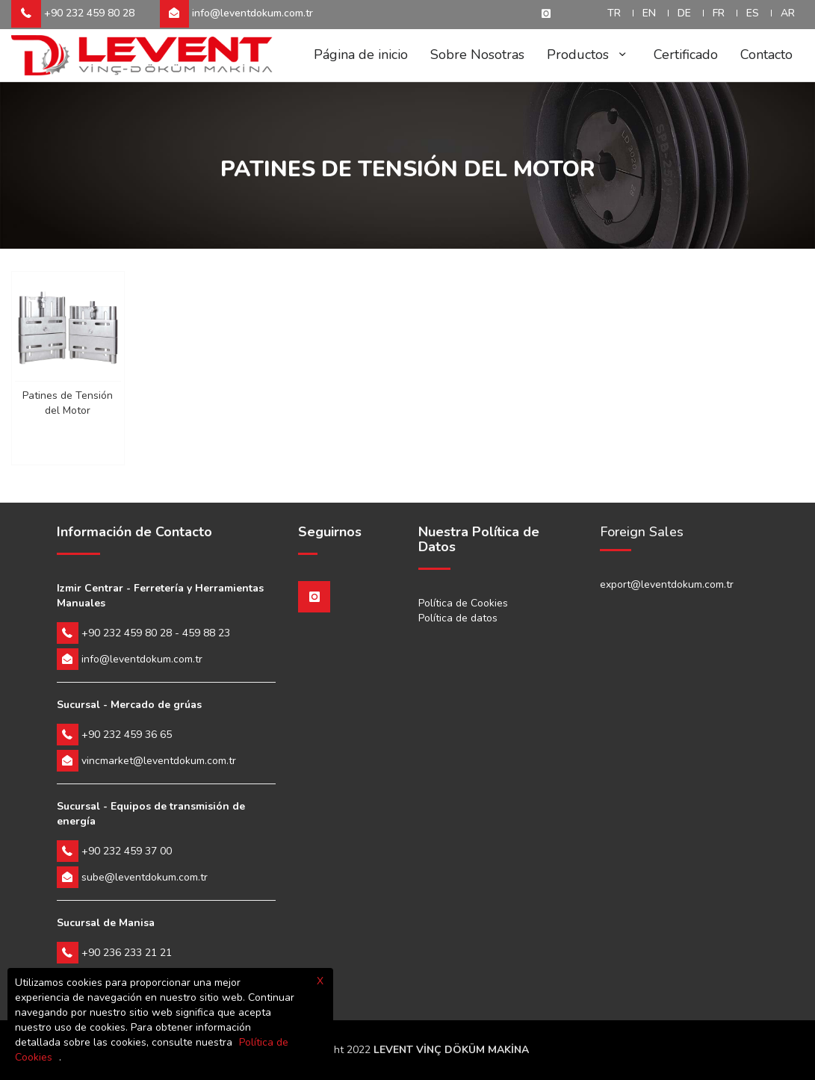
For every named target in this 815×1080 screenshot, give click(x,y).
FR (719, 13)
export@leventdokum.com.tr (667, 584)
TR (614, 13)
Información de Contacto (134, 532)
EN (649, 13)
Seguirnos (330, 532)
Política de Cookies (463, 603)
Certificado (686, 54)
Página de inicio (361, 54)
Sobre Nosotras (477, 54)
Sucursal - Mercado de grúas (129, 705)
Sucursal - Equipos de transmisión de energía (151, 813)
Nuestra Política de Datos (478, 540)
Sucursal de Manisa (106, 923)
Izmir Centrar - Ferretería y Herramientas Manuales (160, 595)
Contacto (766, 54)
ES (752, 13)
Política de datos (458, 618)
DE (684, 13)
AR (788, 13)
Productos (589, 54)
